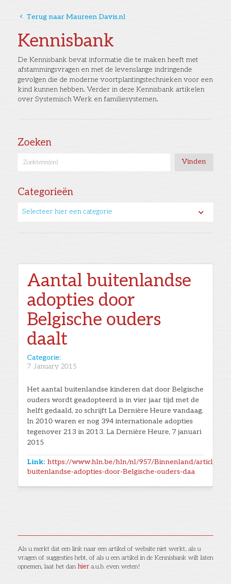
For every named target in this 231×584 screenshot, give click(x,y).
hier (83, 566)
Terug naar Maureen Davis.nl (71, 17)
